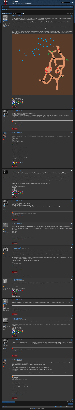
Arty (39, 409)
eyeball (4, 115)
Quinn (4, 174)
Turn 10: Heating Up (7, 12)
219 (5, 287)
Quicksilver (4, 227)
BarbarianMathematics (6, 251)
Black (35, 409)
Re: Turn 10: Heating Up (17, 110)
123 (5, 255)
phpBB (34, 408)
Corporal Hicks (5, 20)
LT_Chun (4, 137)
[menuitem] (6, 7)
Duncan (15, 280)
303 (5, 231)
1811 (5, 22)
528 (5, 119)
